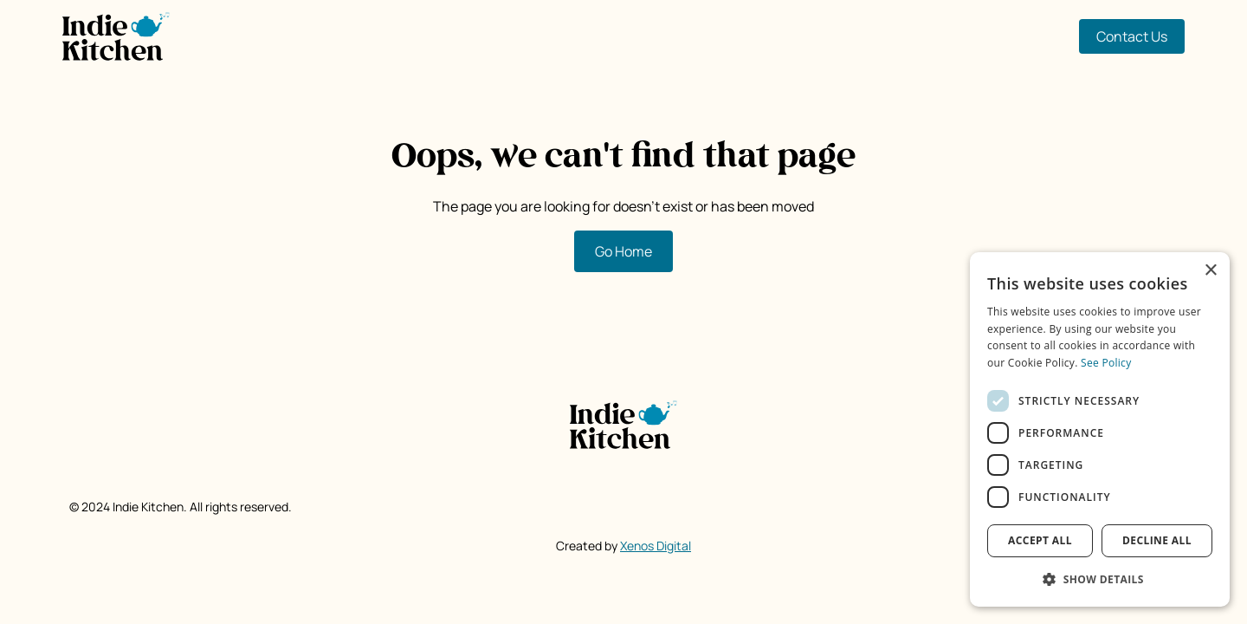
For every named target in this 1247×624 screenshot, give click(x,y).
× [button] (1210, 270)
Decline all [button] (1157, 540)
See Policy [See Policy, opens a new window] (1106, 362)
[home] (116, 36)
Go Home (623, 251)
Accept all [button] (1040, 540)
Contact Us (1131, 36)
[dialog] (1100, 429)
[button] (1099, 579)
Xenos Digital (655, 545)
